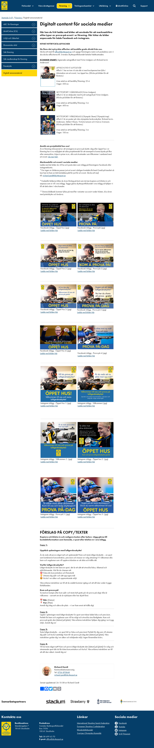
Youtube (122, 726)
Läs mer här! (53, 156)
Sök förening (8, 52)
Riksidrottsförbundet (85, 729)
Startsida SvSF (7, 17)
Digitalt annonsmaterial (12, 73)
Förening (64, 5)
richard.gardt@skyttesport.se (54, 175)
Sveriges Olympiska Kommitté (89, 733)
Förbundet (27, 5)
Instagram (122, 730)
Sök (134, 5)
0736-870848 (64, 672)
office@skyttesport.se (63, 51)
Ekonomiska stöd (10, 45)
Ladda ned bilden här (49, 230)
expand (33, 24)
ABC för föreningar (11, 24)
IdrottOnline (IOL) (10, 31)
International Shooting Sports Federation (93, 723)
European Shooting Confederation (91, 726)
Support (144, 5)
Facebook (123, 723)
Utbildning (105, 5)
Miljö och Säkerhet (11, 38)
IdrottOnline (123, 5)
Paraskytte (7, 66)
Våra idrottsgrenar (46, 5)
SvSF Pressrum (124, 734)
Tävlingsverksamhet (84, 5)
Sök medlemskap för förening (15, 59)
